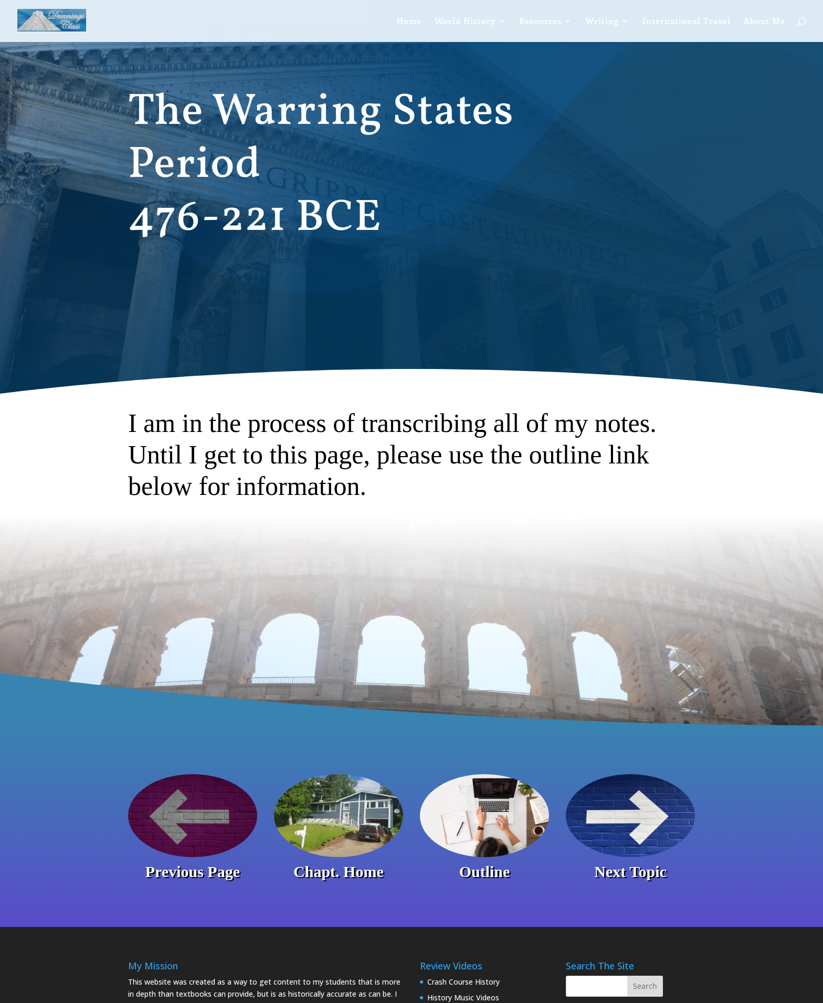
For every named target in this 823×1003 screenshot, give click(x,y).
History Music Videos (463, 997)
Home (409, 21)
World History (465, 21)
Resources (540, 21)
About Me (764, 21)
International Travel (686, 21)
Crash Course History (463, 982)
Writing (602, 21)
